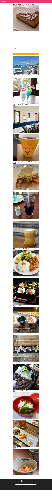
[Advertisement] (26, 37)
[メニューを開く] (49, 1)
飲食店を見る (14, 105)
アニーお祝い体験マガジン (4, 1)
